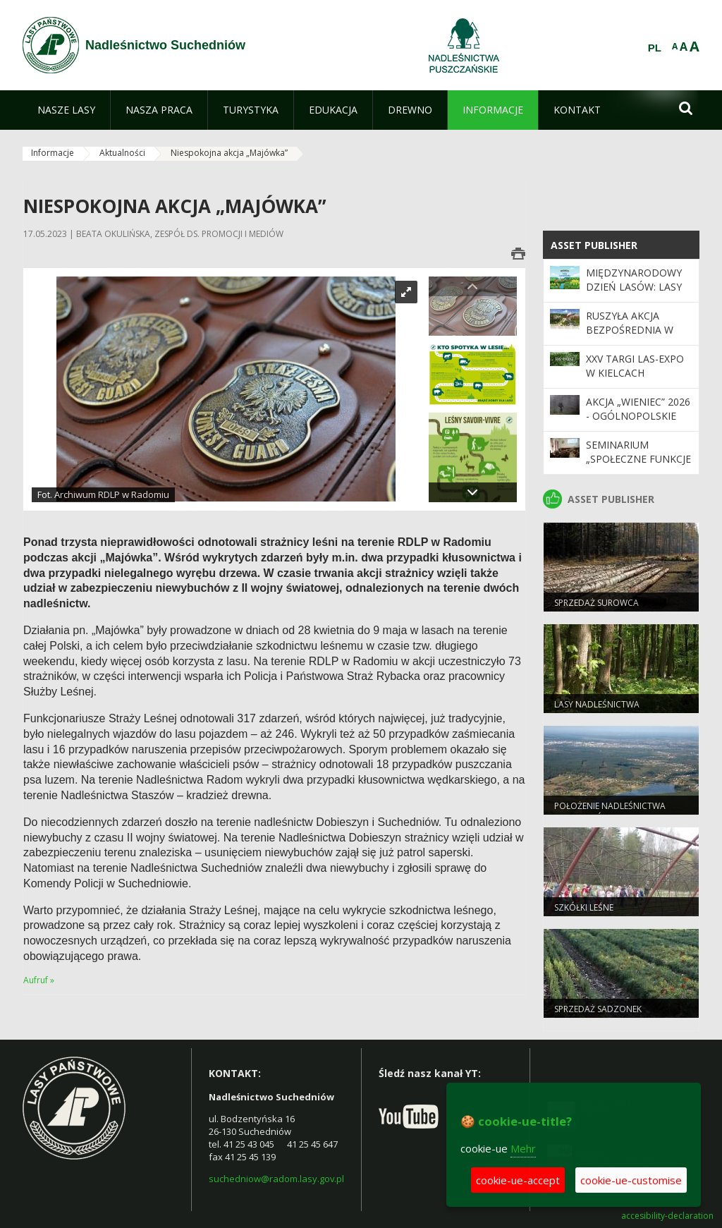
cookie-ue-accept (518, 1180)
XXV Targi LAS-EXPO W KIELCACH (635, 365)
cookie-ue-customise (631, 1180)
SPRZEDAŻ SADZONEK (598, 1009)
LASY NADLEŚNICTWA (597, 704)
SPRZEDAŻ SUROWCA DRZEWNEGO (596, 609)
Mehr (523, 1148)
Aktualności (122, 153)
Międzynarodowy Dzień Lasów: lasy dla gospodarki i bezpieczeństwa (634, 294)
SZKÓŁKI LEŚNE (583, 907)
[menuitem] (66, 110)
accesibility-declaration (667, 1216)
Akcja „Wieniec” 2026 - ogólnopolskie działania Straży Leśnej (638, 423)
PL (654, 48)
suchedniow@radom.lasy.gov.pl (276, 1178)
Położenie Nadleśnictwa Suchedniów (610, 812)
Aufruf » (38, 980)
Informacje (52, 153)
